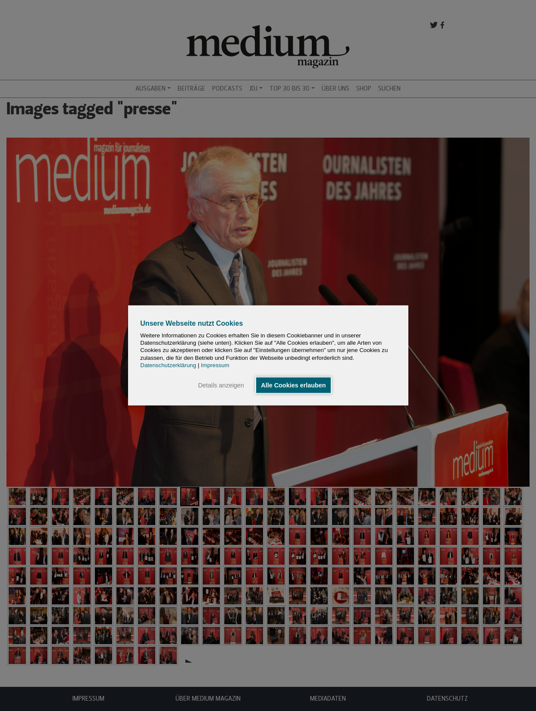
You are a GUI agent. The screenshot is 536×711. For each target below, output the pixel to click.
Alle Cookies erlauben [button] (293, 385)
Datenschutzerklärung (168, 365)
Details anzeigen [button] (221, 385)
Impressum (215, 365)
